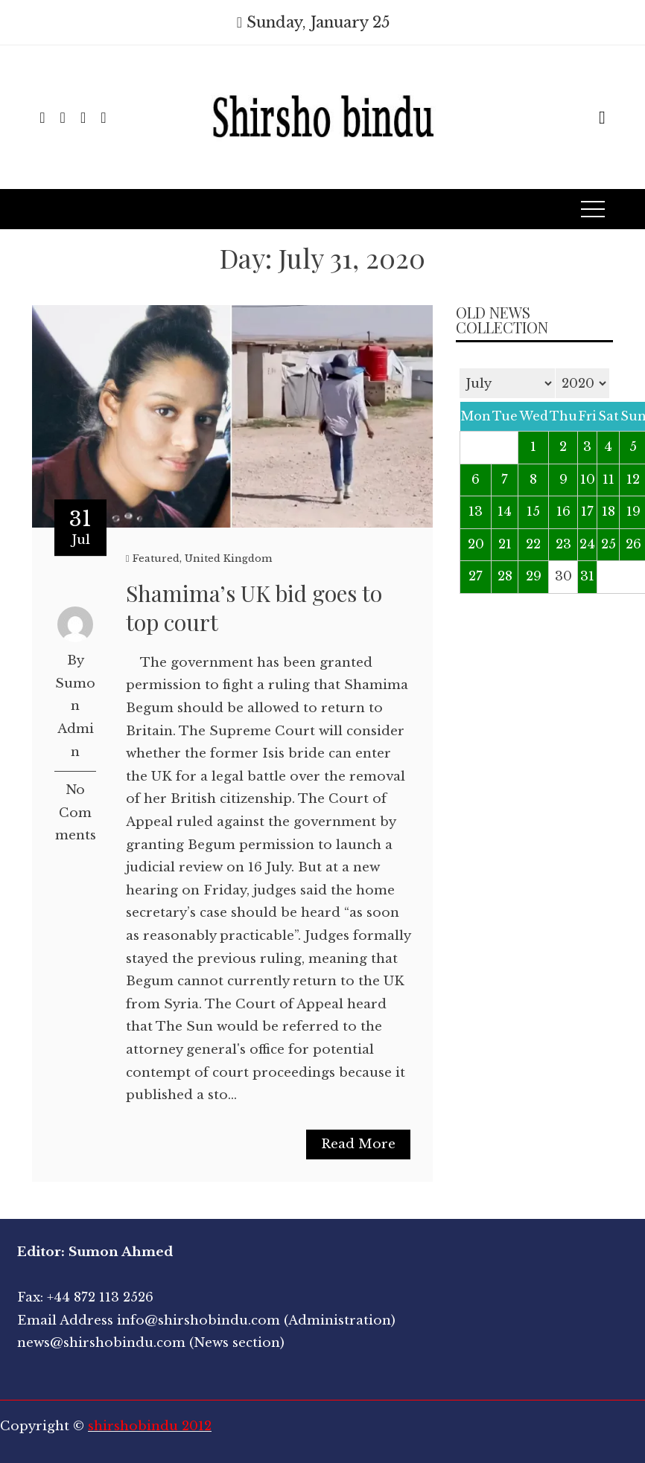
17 (587, 511)
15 (533, 511)
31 (587, 576)
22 (533, 544)
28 (505, 576)
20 (476, 544)
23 (563, 544)
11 (608, 479)
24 (587, 544)
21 (505, 544)
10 (587, 479)
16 (563, 511)
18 (608, 511)
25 (608, 544)
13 (475, 511)
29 (533, 576)
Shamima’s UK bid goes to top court (254, 607)
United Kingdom (228, 558)
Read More (358, 1144)
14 (505, 511)
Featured (156, 558)
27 (475, 576)
